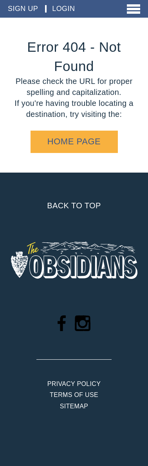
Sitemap (74, 406)
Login (63, 9)
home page (74, 141)
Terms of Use (74, 394)
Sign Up (23, 9)
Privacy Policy (74, 383)
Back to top (74, 205)
